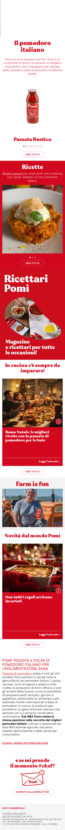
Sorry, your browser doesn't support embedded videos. (32, 18)
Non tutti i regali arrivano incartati (28, 599)
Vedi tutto (32, 154)
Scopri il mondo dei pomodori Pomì (25, 743)
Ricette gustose (12, 173)
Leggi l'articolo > (49, 461)
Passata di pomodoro (17, 673)
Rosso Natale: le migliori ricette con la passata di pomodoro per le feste (27, 436)
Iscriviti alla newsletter (32, 791)
